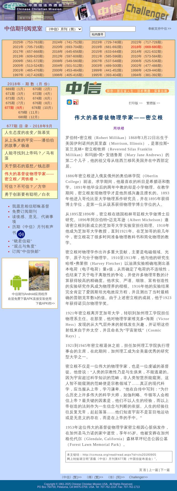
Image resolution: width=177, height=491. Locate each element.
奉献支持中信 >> (159, 28)
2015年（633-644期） (108, 52)
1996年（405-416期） (69, 75)
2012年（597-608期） (69, 56)
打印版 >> (136, 103)
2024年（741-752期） (69, 42)
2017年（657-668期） (29, 52)
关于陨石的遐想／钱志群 (27, 166)
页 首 (143, 470)
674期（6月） (43, 98)
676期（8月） (43, 103)
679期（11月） (29, 112)
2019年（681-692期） (108, 47)
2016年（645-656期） (69, 52)
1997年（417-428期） (29, 75)
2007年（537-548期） (108, 61)
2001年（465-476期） (29, 70)
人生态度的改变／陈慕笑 (27, 132)
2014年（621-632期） (147, 52)
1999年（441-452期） (108, 70)
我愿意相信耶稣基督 (30, 206)
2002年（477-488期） (147, 66)
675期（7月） (16, 103)
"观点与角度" (24, 246)
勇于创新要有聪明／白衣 (27, 194)
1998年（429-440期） (147, 70)
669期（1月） (16, 89)
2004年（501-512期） (69, 66)
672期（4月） (43, 94)
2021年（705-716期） (29, 47)
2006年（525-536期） (147, 61)
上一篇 (153, 470)
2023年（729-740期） (108, 42)
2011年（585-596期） (108, 56)
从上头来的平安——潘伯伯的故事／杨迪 (29, 143)
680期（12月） (29, 117)
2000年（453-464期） (69, 70)
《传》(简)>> (116, 477)
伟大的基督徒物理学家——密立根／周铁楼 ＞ (29, 176)
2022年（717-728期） (147, 42)
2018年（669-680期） (147, 47)
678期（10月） (43, 108)
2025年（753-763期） (29, 42)
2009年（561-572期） (29, 61)
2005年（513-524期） (29, 66)
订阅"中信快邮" (26, 251)
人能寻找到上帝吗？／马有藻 (29, 155)
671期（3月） (16, 94)
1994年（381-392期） (147, 75)
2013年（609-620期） (29, 56)
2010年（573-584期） (147, 56)
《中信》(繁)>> (71, 477)
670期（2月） (43, 89)
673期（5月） (16, 98)
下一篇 (165, 470)
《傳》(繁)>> (94, 477)
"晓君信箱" (22, 241)
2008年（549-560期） (69, 61)
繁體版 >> (153, 103)
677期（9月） (15, 108)
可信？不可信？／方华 (25, 186)
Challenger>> (138, 477)
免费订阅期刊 (24, 211)
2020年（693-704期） (69, 47)
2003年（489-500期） (108, 66)
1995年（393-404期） (108, 75)
